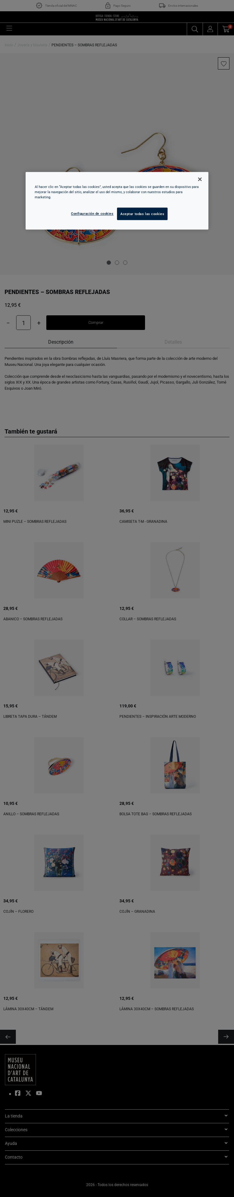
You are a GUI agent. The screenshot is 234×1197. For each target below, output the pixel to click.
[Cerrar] (200, 179)
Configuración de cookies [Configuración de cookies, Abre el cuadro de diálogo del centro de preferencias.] (92, 213)
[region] (117, 201)
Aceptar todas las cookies (142, 213)
